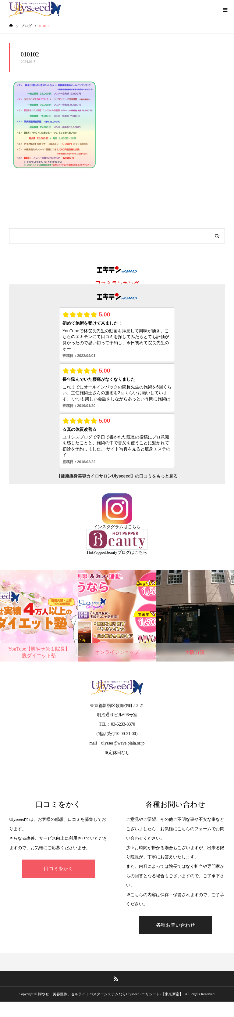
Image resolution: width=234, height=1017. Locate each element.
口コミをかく (58, 868)
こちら (134, 527)
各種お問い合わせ (175, 925)
